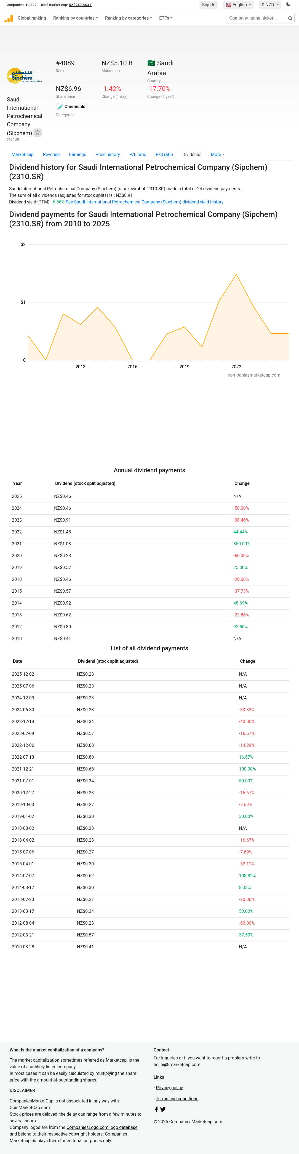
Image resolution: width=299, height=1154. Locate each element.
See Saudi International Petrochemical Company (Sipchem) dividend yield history (144, 202)
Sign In (208, 4)
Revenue (51, 154)
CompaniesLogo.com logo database (101, 1127)
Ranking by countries (74, 18)
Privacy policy (169, 1087)
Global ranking (32, 18)
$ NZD (268, 4)
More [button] (216, 154)
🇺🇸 (237, 4)
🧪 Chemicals (72, 106)
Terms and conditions (177, 1098)
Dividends (192, 154)
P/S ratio (164, 154)
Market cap (23, 154)
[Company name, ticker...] (260, 18)
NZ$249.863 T (80, 5)
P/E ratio (137, 154)
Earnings (77, 154)
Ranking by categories (127, 18)
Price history (107, 154)
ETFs (164, 18)
